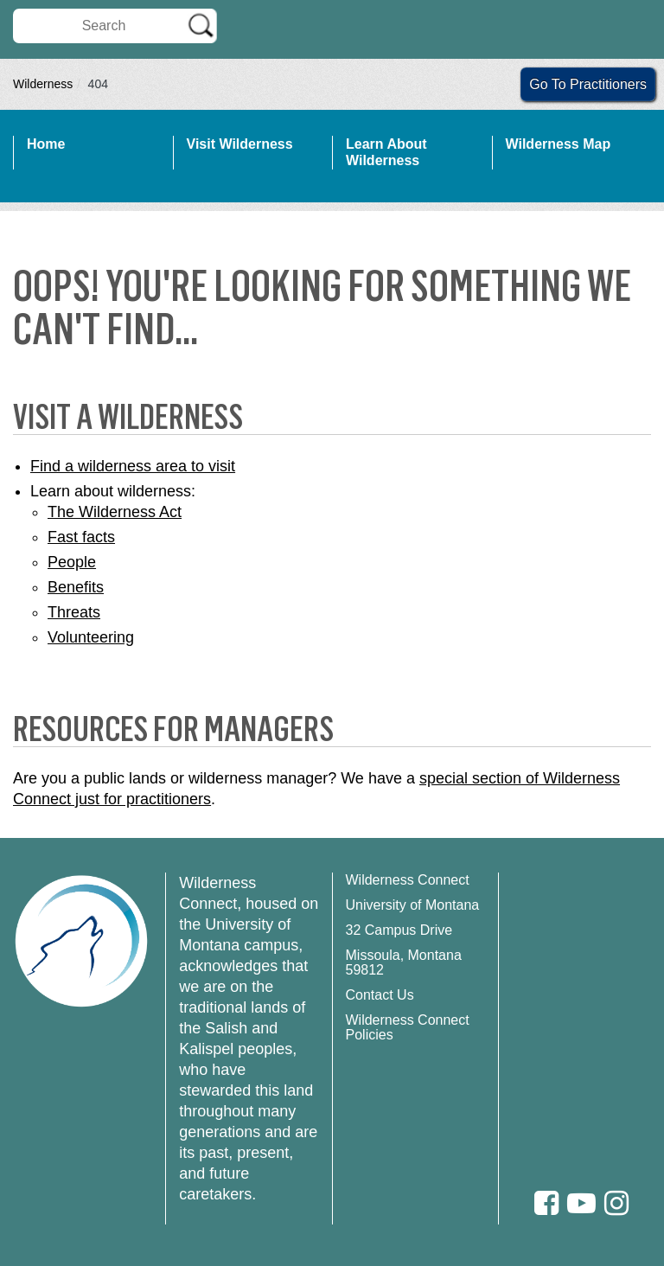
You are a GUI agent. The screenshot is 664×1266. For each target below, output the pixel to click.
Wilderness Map (558, 144)
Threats (74, 612)
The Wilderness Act (115, 512)
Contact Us (380, 995)
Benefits (76, 587)
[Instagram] (616, 1203)
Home (46, 144)
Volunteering (91, 637)
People (72, 562)
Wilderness (43, 84)
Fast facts (81, 537)
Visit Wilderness (240, 144)
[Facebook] (546, 1203)
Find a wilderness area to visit (132, 466)
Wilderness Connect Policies (407, 1027)
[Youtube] (581, 1203)
